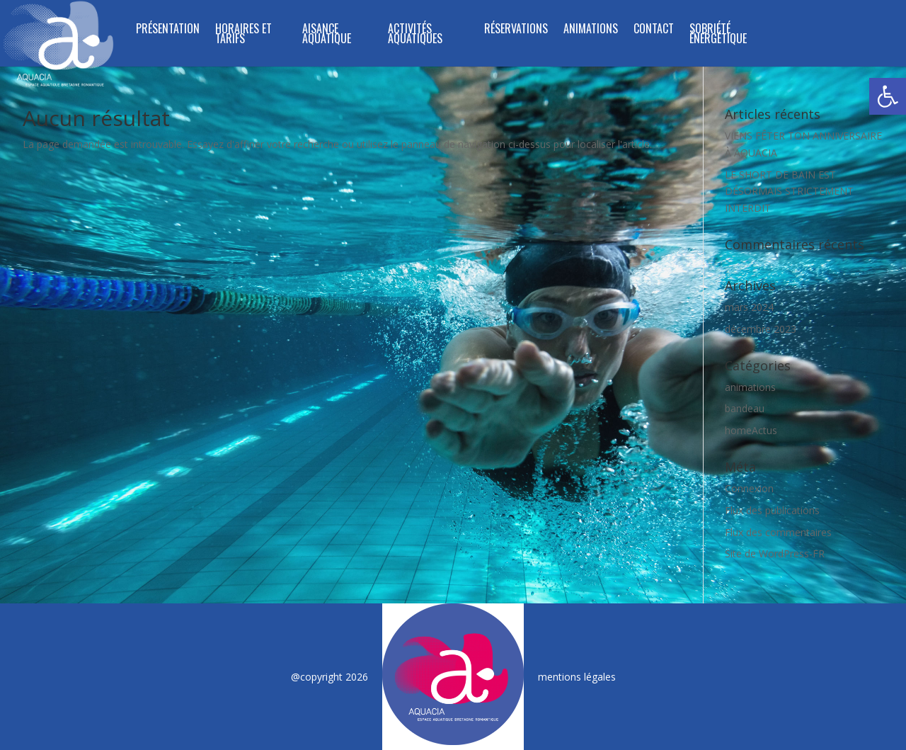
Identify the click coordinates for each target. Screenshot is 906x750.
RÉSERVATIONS (516, 30)
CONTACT (653, 30)
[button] (887, 96)
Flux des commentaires (778, 532)
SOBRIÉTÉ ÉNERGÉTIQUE (718, 35)
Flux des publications (772, 510)
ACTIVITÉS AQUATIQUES (415, 35)
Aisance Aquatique (326, 35)
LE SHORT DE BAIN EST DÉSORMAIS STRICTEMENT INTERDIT (789, 191)
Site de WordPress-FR (775, 553)
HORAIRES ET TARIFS (243, 35)
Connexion (749, 488)
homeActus (751, 430)
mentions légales (577, 676)
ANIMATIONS (590, 30)
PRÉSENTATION (168, 30)
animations (750, 387)
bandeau (744, 408)
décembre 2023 (760, 329)
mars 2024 (749, 307)
